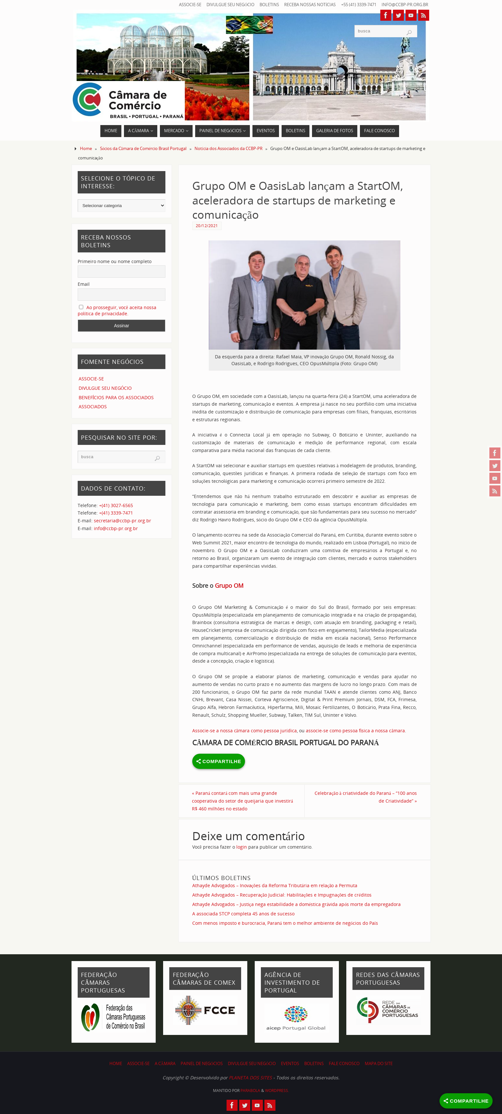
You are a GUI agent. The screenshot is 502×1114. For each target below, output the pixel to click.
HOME (115, 1063)
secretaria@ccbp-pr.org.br (122, 520)
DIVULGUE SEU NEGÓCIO (230, 4)
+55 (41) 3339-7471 (358, 4)
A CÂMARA (165, 1063)
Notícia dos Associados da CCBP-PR (228, 148)
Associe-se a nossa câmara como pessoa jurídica (244, 730)
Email (84, 284)
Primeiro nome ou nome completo (114, 261)
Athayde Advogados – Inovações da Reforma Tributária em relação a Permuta (275, 885)
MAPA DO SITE (379, 1063)
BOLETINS (269, 4)
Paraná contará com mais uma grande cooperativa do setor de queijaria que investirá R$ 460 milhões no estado (242, 801)
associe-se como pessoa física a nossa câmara (355, 730)
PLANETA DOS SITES (250, 1077)
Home (86, 148)
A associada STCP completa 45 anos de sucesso (243, 914)
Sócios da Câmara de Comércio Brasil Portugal (143, 148)
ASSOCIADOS (93, 406)
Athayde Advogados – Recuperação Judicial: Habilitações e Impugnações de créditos (282, 895)
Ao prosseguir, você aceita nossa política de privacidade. (117, 310)
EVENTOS (290, 1063)
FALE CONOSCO (344, 1063)
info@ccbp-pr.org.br (405, 4)
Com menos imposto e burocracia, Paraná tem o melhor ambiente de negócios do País (285, 923)
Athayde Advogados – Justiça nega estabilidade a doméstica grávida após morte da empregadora (296, 904)
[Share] (466, 1100)
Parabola (250, 1091)
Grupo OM (229, 585)
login (241, 847)
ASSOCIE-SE (190, 4)
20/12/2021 (207, 225)
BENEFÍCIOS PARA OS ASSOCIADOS (116, 397)
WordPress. (277, 1091)
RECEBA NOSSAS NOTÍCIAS (310, 4)
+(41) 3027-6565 (116, 505)
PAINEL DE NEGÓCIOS (202, 1063)
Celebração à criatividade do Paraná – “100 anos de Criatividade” (366, 797)
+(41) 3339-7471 (116, 513)
